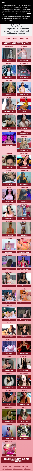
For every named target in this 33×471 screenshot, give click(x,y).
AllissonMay (8, 272)
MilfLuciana (24, 255)
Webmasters (27, 469)
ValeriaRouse (24, 80)
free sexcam (8, 252)
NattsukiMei (24, 289)
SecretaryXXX (9, 114)
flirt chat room (9, 303)
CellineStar (9, 323)
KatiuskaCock (24, 424)
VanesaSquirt (24, 153)
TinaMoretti (9, 153)
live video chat (24, 150)
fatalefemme (24, 187)
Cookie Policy (26, 466)
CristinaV (8, 390)
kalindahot (24, 136)
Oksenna (24, 390)
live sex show (9, 336)
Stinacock (9, 221)
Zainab (24, 114)
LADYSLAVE (24, 131)
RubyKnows (24, 323)
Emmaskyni (24, 97)
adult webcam (24, 184)
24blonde (9, 340)
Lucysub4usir (24, 373)
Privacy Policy (17, 466)
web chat (9, 286)
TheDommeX (8, 80)
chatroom (24, 201)
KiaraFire (9, 356)
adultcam (9, 167)
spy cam (24, 218)
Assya (9, 97)
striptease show (9, 111)
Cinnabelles (24, 46)
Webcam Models (18, 469)
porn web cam (9, 201)
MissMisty (24, 340)
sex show (24, 387)
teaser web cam (24, 404)
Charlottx (9, 63)
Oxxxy (24, 407)
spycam (9, 60)
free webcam (9, 235)
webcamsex (24, 286)
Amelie (9, 187)
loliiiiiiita (8, 170)
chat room (9, 353)
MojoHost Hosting (7, 469)
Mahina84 (9, 424)
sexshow (9, 94)
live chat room (24, 133)
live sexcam (8, 184)
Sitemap (5, 466)
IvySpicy (9, 289)
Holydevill (24, 204)
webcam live (9, 387)
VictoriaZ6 (24, 272)
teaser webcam (24, 77)
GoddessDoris (24, 356)
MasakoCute (24, 170)
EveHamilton (8, 407)
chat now (24, 128)
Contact (10, 466)
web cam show (9, 455)
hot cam (9, 128)
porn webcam (24, 269)
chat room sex (24, 421)
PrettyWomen (24, 63)
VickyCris (9, 373)
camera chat (8, 77)
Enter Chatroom (11, 39)
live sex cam (24, 303)
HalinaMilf (9, 204)
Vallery (24, 221)
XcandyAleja (8, 238)
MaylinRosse (8, 441)
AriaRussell (24, 306)
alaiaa (9, 131)
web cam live (24, 94)
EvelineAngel (9, 46)
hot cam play (9, 145)
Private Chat (23, 39)
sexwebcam (24, 235)
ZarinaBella (9, 255)
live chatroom (24, 60)
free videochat (9, 370)
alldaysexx (24, 238)
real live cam (24, 167)
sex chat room (9, 320)
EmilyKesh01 (9, 306)
